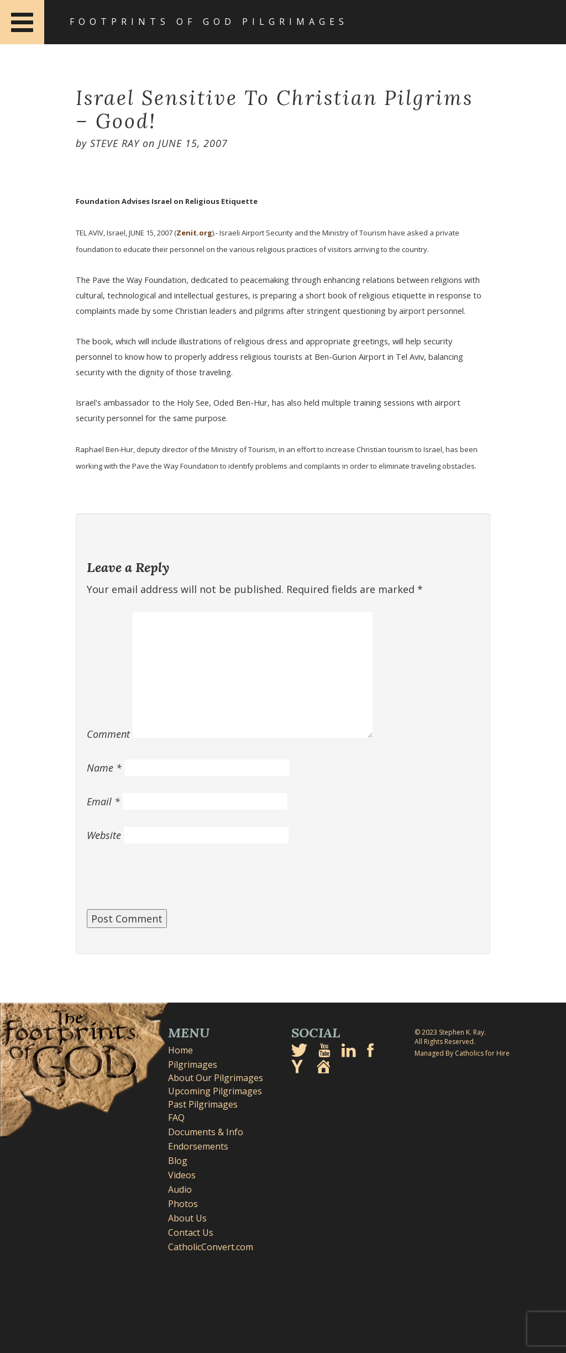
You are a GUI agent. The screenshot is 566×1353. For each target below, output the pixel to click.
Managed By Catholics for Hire (462, 1053)
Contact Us (190, 1232)
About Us (187, 1218)
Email (103, 801)
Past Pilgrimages (203, 1104)
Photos (183, 1204)
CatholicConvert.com (210, 1247)
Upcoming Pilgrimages (215, 1091)
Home (180, 1050)
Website (104, 835)
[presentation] (171, 882)
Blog (177, 1161)
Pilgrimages (192, 1064)
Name (104, 767)
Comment (108, 734)
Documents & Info (205, 1132)
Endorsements (198, 1146)
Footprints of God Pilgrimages (209, 21)
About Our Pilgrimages (215, 1078)
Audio (180, 1189)
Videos (182, 1175)
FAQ (176, 1117)
